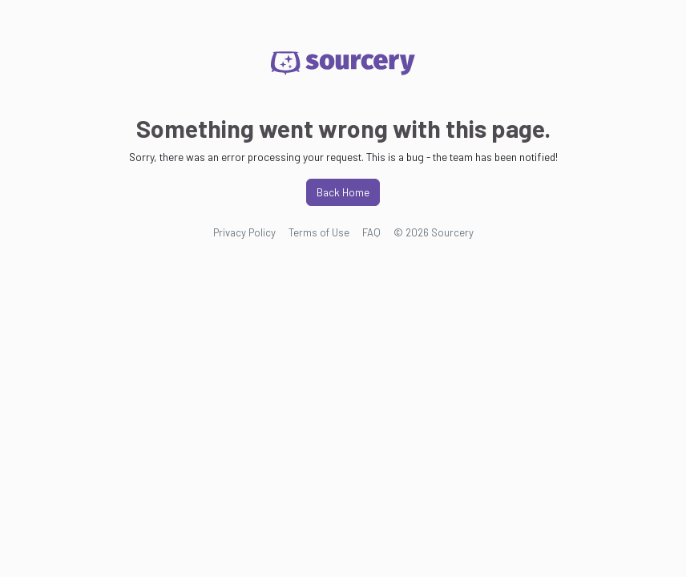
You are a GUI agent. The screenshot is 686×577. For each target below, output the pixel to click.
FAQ (371, 232)
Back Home (343, 192)
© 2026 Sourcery (433, 232)
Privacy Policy (244, 232)
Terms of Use (319, 232)
